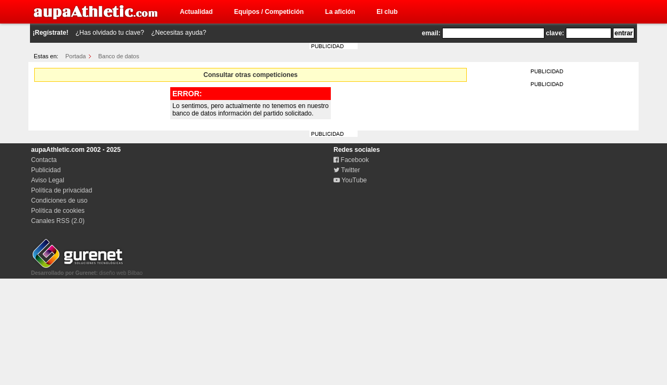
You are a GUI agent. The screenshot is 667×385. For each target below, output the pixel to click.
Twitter (347, 170)
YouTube (350, 180)
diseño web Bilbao (86, 270)
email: (431, 33)
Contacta (44, 160)
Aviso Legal (47, 180)
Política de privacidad (61, 190)
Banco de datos (118, 56)
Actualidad (196, 12)
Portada (75, 56)
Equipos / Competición (269, 12)
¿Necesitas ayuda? (178, 32)
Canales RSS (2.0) (58, 221)
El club (386, 12)
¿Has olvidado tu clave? (109, 32)
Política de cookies (58, 210)
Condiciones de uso (59, 200)
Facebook (351, 160)
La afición (340, 12)
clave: (555, 33)
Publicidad (45, 170)
